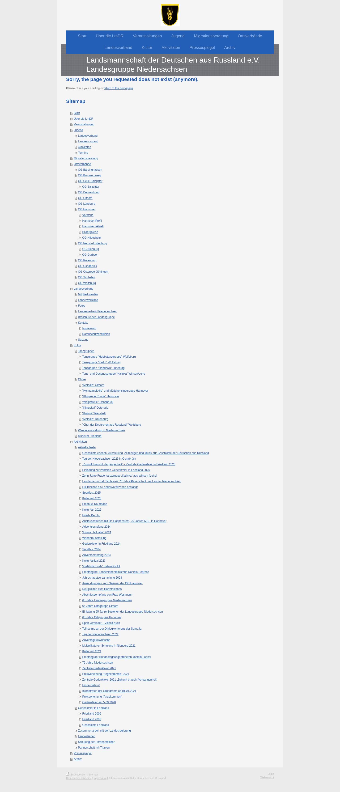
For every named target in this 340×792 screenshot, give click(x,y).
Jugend (78, 130)
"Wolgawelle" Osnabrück (97, 402)
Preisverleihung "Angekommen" (102, 696)
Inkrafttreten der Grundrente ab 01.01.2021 (109, 691)
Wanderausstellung (94, 538)
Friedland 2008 (91, 719)
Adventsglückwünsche (96, 640)
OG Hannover (86, 209)
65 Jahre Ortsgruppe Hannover (101, 617)
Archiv (77, 759)
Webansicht (267, 777)
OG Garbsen (90, 254)
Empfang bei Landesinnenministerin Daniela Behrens (115, 572)
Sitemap (93, 774)
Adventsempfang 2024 (96, 526)
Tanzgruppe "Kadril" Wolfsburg (101, 362)
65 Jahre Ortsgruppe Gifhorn (100, 606)
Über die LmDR (83, 118)
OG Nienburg (90, 249)
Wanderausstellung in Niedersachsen (101, 430)
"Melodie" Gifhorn (93, 385)
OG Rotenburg (87, 260)
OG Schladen (86, 277)
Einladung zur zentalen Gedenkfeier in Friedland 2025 (116, 470)
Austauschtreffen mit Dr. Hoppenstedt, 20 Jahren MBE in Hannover (124, 521)
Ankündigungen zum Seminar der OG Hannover (112, 583)
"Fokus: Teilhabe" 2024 (96, 532)
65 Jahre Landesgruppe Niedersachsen (107, 600)
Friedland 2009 (91, 713)
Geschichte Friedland (95, 725)
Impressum (89, 328)
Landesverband (88, 135)
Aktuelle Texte (87, 447)
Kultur (77, 345)
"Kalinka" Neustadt (94, 413)
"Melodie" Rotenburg (95, 419)
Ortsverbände (82, 164)
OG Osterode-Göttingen (93, 271)
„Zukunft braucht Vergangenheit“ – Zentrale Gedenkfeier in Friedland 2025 (128, 464)
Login (271, 773)
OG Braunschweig (89, 175)
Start (77, 113)
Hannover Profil (92, 220)
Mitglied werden (88, 294)
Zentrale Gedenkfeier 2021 (99, 668)
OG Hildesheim (91, 237)
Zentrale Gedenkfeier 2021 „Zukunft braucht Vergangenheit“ (119, 679)
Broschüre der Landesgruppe (96, 317)
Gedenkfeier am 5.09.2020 (99, 702)
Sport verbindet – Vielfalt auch (101, 623)
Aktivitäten (84, 147)
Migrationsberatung (86, 158)
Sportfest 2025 (91, 492)
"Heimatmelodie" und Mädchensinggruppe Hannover (115, 390)
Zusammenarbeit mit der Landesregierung (104, 730)
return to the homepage (118, 88)
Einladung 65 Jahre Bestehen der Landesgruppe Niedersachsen (122, 611)
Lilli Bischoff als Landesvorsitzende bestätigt (110, 487)
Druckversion (76, 774)
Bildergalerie (90, 232)
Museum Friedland (89, 436)
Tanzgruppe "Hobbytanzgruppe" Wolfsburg (109, 356)
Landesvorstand (88, 141)
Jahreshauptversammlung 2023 (102, 577)
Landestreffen (86, 736)
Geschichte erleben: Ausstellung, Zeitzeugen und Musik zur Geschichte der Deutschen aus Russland (145, 453)
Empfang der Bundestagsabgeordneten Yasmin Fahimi (116, 657)
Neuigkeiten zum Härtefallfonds (102, 589)
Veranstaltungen (84, 124)
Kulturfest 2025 (91, 498)
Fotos (81, 305)
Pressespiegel (82, 753)
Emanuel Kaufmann (94, 504)
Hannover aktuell (92, 226)
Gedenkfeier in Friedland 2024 (101, 543)
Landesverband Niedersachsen (97, 311)
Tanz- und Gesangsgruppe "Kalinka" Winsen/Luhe (113, 373)
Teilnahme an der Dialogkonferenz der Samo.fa (111, 628)
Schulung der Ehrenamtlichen (96, 742)
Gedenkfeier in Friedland (93, 708)
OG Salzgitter (90, 186)
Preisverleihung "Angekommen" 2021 (105, 674)
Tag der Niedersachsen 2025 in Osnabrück (109, 458)
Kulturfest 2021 (91, 651)
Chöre (82, 379)
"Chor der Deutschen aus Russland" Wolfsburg (111, 424)
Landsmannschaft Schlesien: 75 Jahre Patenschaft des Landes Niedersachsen (131, 481)
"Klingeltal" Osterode (95, 407)
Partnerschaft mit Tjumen (94, 747)
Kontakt (83, 322)
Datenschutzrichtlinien (96, 334)
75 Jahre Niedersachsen (97, 662)
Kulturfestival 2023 (94, 560)
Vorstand (87, 215)
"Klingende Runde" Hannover (100, 396)
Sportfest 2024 (91, 549)
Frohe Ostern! (91, 685)
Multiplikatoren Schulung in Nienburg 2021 (108, 645)
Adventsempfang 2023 (96, 555)
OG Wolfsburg (87, 283)
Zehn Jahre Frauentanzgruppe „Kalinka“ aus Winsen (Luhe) (119, 475)
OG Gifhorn (85, 198)
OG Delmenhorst (88, 192)
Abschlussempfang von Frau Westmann (107, 594)
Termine (83, 152)
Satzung (83, 339)
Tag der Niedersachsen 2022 (100, 634)
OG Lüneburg (86, 203)
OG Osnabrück (87, 266)
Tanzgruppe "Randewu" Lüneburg (103, 368)
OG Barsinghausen (90, 169)
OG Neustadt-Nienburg (92, 243)
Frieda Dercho (91, 515)
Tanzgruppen (86, 351)
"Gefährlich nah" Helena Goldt (101, 566)
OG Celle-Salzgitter (90, 181)
